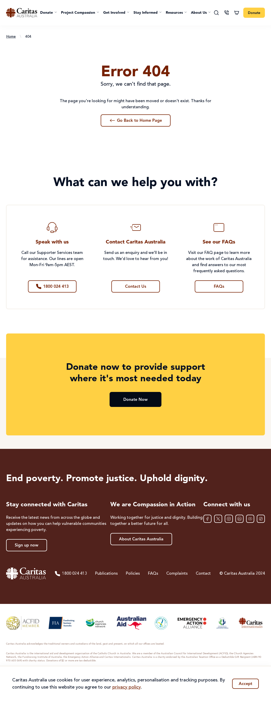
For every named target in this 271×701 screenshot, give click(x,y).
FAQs (153, 574)
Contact (203, 574)
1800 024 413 (70, 574)
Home (11, 36)
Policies (133, 574)
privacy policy (126, 687)
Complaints (177, 574)
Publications (106, 574)
